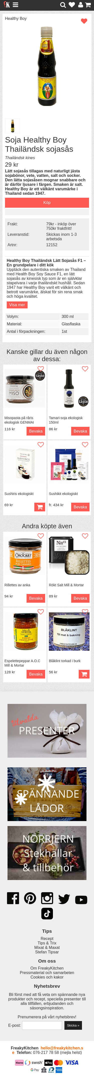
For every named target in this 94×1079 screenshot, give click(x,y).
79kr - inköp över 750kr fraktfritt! (61, 226)
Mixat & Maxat (47, 947)
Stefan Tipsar (47, 952)
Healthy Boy (16, 18)
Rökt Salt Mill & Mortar (66, 585)
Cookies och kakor (47, 977)
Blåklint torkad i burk (64, 661)
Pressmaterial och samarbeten (47, 973)
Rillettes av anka (17, 585)
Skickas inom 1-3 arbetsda (61, 236)
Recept (47, 938)
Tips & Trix (47, 943)
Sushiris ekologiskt (19, 494)
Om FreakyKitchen (46, 968)
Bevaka (35, 431)
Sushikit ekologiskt (63, 494)
